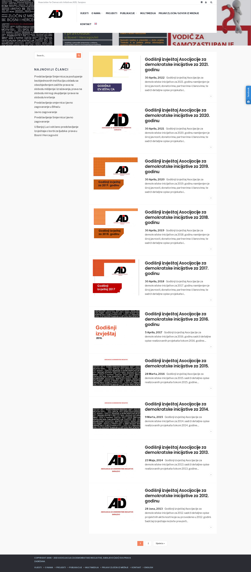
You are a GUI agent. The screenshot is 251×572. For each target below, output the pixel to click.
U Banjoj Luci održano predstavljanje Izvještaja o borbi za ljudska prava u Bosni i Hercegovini (56, 131)
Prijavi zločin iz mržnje (115, 564)
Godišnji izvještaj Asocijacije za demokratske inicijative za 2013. (177, 447)
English (148, 564)
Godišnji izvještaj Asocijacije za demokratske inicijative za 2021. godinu (177, 64)
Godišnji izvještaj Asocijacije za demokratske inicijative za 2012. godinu (177, 493)
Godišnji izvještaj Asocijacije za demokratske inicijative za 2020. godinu (177, 115)
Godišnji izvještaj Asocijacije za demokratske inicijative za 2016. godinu (177, 317)
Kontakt (205, 13)
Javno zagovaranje (45, 112)
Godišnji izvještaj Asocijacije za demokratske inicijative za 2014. (177, 403)
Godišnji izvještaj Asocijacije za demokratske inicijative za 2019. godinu (177, 165)
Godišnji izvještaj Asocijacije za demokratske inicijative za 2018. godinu (177, 216)
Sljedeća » (160, 540)
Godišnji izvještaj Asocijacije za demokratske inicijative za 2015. (177, 360)
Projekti (109, 13)
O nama (93, 13)
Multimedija (145, 13)
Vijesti (82, 13)
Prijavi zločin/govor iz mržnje (176, 13)
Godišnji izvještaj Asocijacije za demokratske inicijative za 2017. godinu (177, 266)
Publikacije (124, 13)
